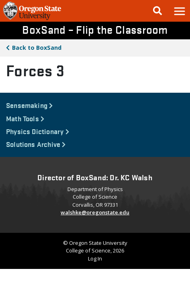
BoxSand (36, 47)
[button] (179, 10)
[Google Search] (157, 11)
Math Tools (25, 118)
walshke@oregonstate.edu (95, 212)
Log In (95, 258)
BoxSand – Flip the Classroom (95, 29)
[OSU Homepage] (32, 19)
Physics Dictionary (37, 131)
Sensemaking (29, 105)
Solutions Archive (36, 144)
